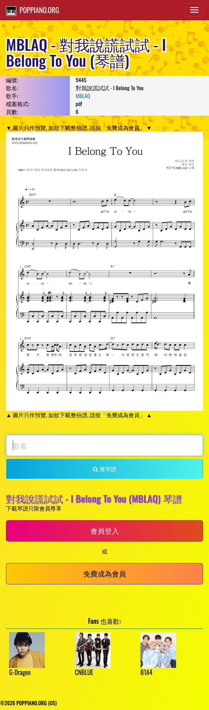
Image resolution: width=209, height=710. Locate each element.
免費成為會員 (104, 573)
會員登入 (104, 530)
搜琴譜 (104, 468)
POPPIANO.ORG (32, 10)
